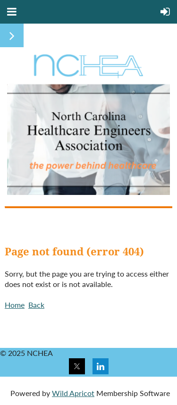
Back (36, 304)
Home (15, 304)
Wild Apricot (73, 392)
